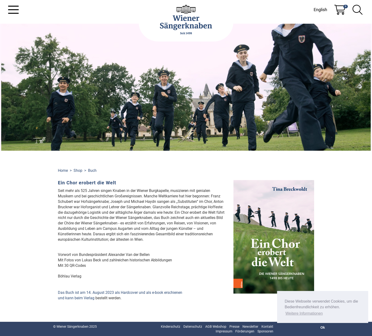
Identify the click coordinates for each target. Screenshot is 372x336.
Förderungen (244, 331)
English (320, 9)
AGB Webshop (215, 326)
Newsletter (250, 326)
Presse (234, 326)
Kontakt (267, 326)
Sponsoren (265, 331)
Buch (92, 170)
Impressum (224, 331)
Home (63, 170)
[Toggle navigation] (13, 10)
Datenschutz (192, 326)
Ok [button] (322, 327)
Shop (78, 170)
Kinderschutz (170, 326)
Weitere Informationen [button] (304, 313)
